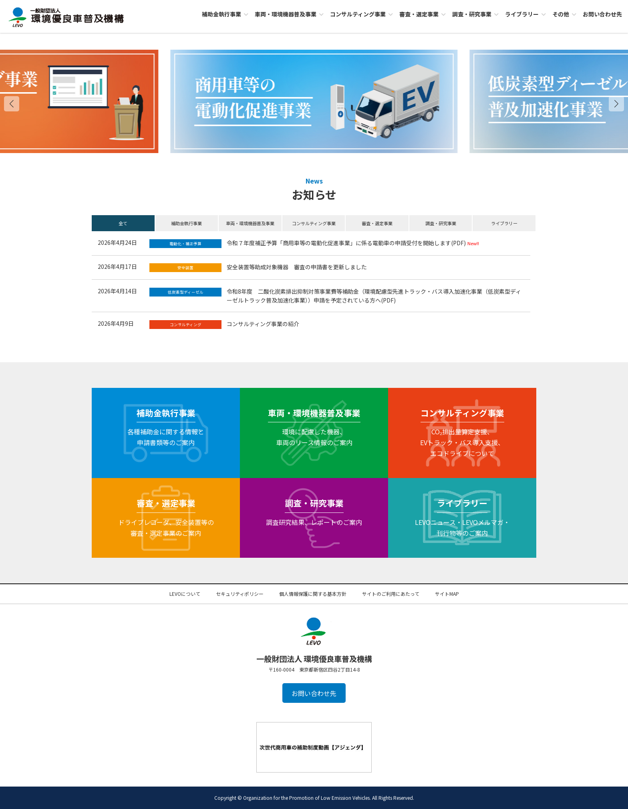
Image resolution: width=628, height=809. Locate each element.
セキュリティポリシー (240, 593)
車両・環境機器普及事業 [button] (250, 223)
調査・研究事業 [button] (440, 223)
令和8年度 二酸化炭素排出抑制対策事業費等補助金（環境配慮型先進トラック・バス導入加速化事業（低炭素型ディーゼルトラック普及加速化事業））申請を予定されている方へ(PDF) (374, 295)
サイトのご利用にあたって (390, 593)
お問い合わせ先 (314, 693)
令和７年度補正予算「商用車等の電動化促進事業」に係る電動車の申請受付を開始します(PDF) (346, 243)
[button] (616, 103)
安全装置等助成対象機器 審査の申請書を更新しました (297, 267)
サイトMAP (447, 593)
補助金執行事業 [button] (186, 223)
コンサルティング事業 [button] (314, 223)
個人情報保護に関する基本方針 (312, 593)
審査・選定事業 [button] (377, 223)
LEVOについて (184, 593)
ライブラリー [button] (504, 223)
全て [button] (123, 223)
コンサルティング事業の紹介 (263, 324)
